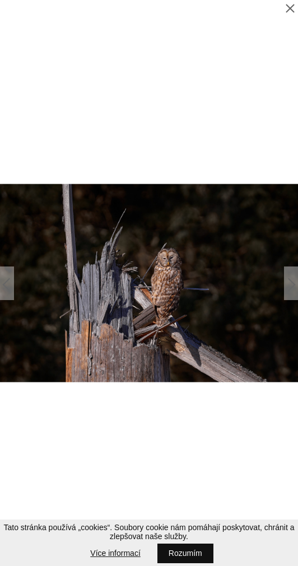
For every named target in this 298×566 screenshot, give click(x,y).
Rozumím (185, 553)
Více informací (115, 553)
